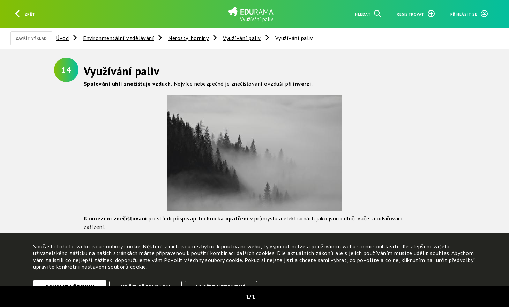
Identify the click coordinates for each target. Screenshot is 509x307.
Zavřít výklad (31, 38)
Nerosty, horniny (188, 38)
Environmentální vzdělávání (118, 38)
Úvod (62, 38)
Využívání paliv (242, 38)
